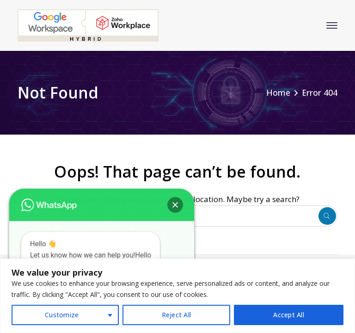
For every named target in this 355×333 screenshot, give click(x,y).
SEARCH (327, 216)
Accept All (288, 314)
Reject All (176, 314)
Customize (62, 314)
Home (278, 92)
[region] (177, 296)
